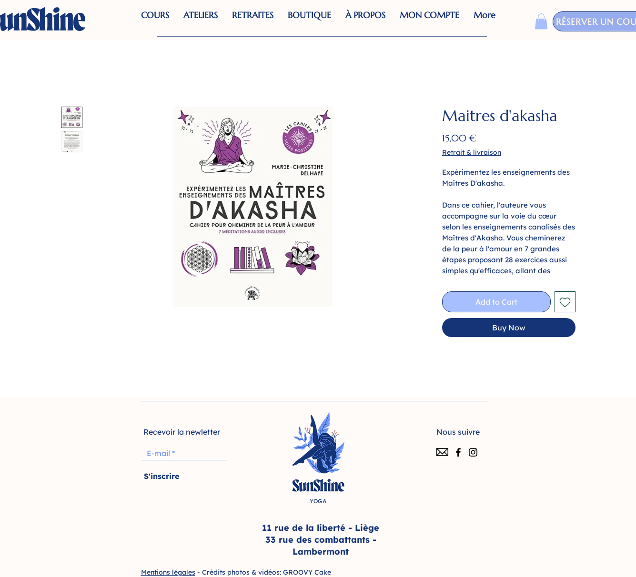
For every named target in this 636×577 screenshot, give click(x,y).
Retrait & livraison (471, 152)
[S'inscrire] (161, 476)
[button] (309, 21)
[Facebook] (458, 452)
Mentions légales (168, 572)
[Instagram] (473, 452)
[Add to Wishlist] (565, 301)
